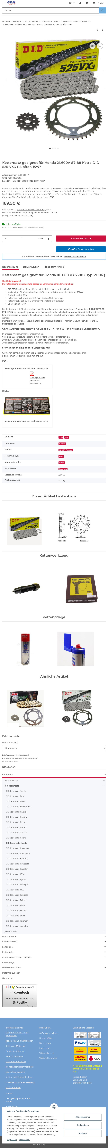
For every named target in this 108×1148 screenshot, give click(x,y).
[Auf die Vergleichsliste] (92, 46)
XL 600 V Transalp (65, 450)
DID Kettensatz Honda (16, 843)
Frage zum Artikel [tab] (54, 267)
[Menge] (22, 239)
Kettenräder (8, 952)
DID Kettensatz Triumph (17, 921)
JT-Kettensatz (10, 931)
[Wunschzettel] (87, 3)
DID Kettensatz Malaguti (17, 884)
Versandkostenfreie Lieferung (31, 209)
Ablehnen (82, 1133)
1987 (66, 437)
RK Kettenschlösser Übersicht (19, 1066)
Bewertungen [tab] (31, 267)
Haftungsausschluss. (49, 1033)
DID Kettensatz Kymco (16, 879)
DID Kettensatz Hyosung (17, 858)
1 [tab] (50, 148)
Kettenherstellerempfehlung (19, 1077)
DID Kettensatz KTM (15, 874)
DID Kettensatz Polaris (16, 900)
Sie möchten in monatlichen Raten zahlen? (54, 256)
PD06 (61, 456)
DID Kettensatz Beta (15, 796)
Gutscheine (7, 978)
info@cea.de (33, 758)
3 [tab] (55, 148)
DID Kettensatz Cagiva (16, 811)
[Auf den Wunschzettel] (100, 46)
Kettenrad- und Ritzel (16, 1061)
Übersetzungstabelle (15, 1072)
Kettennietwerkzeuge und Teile (17, 957)
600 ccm (62, 444)
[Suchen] (50, 10)
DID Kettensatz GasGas (16, 832)
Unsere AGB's (45, 1038)
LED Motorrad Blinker (12, 967)
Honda (61, 463)
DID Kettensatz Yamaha (17, 926)
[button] (80, 3)
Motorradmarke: (10, 742)
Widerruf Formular (48, 1058)
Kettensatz (63, 469)
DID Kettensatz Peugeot (17, 895)
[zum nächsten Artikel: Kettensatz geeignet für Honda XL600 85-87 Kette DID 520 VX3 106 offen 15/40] (103, 30)
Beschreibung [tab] (10, 267)
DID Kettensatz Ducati (16, 827)
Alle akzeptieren (83, 1117)
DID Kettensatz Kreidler (17, 869)
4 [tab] (58, 148)
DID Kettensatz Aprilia (16, 791)
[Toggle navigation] (3, 2)
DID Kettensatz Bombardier (18, 806)
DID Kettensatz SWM (15, 915)
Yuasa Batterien (13, 1087)
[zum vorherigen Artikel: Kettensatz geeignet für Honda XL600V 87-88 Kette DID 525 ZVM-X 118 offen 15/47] (97, 30)
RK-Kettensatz (11, 780)
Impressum (44, 1048)
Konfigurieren (83, 1125)
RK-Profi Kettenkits (14, 1056)
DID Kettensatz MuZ (15, 889)
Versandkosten (80, 1077)
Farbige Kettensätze (15, 1051)
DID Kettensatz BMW (15, 801)
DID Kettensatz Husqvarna (18, 853)
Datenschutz (45, 1043)
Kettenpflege (8, 962)
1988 (61, 437)
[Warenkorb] (98, 3)
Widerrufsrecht (46, 1053)
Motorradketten (9, 936)
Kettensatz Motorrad (15, 1046)
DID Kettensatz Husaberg (17, 848)
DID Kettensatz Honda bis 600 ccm (29, 180)
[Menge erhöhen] (48, 239)
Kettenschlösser (9, 941)
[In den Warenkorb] (4, 37)
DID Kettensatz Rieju (15, 905)
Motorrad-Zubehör (11, 972)
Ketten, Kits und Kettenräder (19, 1040)
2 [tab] (52, 148)
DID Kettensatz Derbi (15, 822)
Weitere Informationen (75, 256)
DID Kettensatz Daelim (16, 817)
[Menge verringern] (5, 239)
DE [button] (70, 3)
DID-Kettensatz (11, 785)
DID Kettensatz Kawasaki (17, 863)
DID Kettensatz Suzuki (16, 910)
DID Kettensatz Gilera (16, 837)
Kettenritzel (7, 947)
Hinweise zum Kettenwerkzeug (20, 1082)
